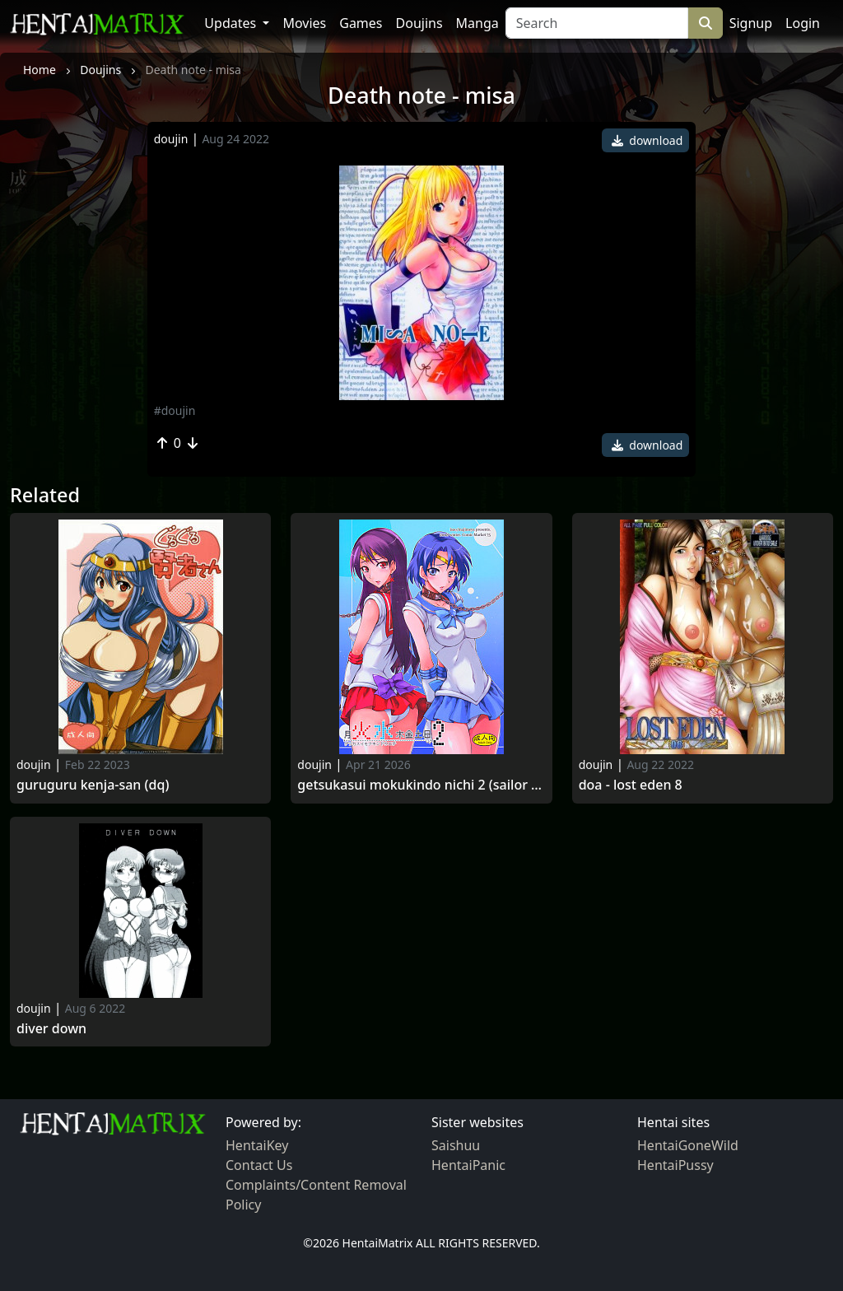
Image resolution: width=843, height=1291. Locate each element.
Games (360, 23)
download (647, 140)
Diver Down (51, 1029)
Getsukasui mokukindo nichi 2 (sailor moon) (421, 785)
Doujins (419, 23)
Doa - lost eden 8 (630, 785)
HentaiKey (257, 1145)
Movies (304, 23)
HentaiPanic (468, 1165)
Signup (750, 23)
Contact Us (259, 1165)
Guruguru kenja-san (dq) (92, 785)
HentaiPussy (675, 1165)
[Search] (596, 23)
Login (802, 23)
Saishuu (455, 1145)
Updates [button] (231, 23)
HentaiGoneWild (687, 1145)
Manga (477, 23)
